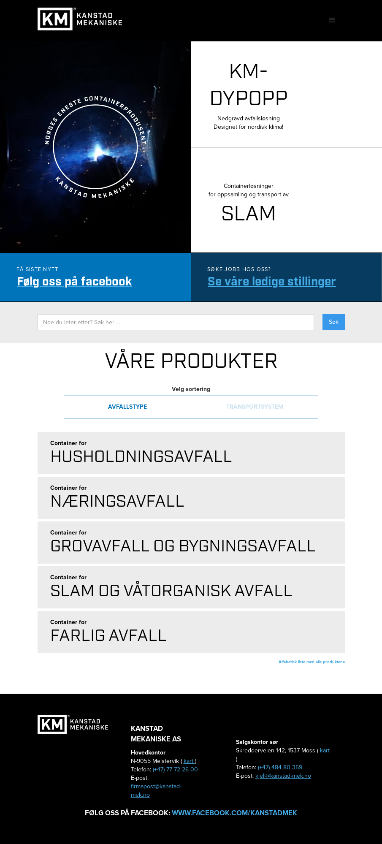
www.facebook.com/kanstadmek (234, 813)
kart (189, 761)
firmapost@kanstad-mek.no (156, 790)
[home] (80, 19)
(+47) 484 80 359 (280, 767)
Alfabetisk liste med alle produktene (312, 662)
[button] (332, 20)
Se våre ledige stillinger (272, 282)
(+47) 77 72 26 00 (175, 769)
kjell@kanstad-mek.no (283, 775)
